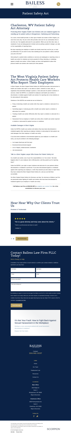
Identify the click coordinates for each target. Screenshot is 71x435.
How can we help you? (16, 284)
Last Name (39, 269)
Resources (35, 373)
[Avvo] (37, 416)
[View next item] (13, 238)
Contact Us (35, 377)
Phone (12, 274)
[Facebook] (34, 416)
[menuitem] (12, 432)
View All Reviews (21, 238)
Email (38, 274)
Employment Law (35, 370)
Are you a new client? (16, 279)
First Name (13, 269)
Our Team (35, 367)
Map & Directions (35, 395)
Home (35, 363)
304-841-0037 (35, 353)
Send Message (16, 305)
